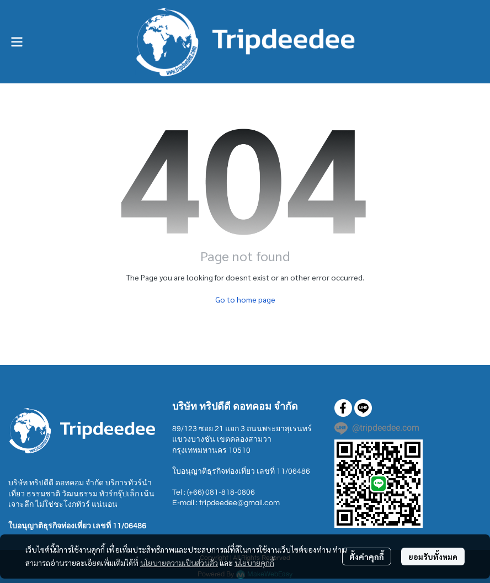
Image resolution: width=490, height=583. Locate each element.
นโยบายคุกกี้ (254, 563)
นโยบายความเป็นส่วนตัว (179, 563)
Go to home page (245, 299)
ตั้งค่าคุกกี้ (366, 556)
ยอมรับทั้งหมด (432, 556)
